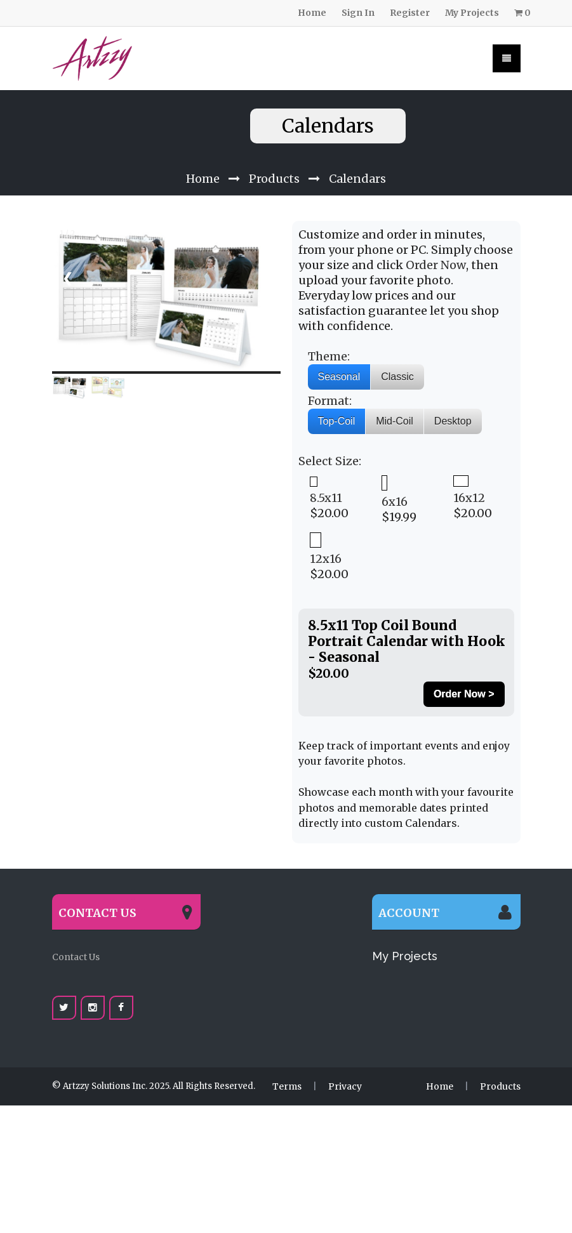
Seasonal (339, 357)
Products (274, 159)
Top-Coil (337, 402)
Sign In (358, 12)
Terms (287, 1067)
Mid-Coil (394, 402)
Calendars (357, 159)
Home (312, 12)
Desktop (453, 402)
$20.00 (329, 478)
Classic (397, 357)
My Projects (472, 12)
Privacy (345, 1067)
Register (410, 12)
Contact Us (76, 938)
